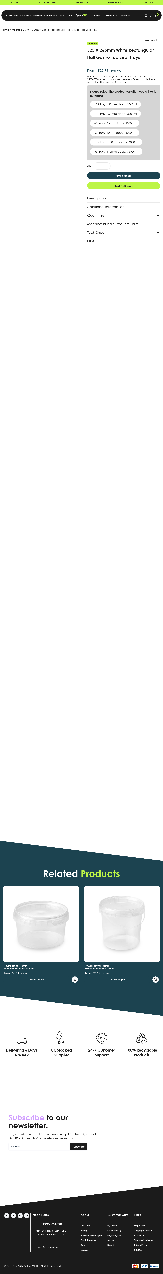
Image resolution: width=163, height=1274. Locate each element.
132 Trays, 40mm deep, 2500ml (115, 104)
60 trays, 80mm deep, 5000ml (114, 132)
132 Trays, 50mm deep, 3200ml (115, 113)
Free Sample (124, 175)
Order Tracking (114, 1230)
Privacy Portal (140, 1245)
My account (112, 1225)
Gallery (84, 1230)
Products (17, 29)
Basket (110, 1245)
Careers (84, 1250)
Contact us (139, 1235)
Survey (110, 1240)
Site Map (138, 1250)
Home (5, 29)
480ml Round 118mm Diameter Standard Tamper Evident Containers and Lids (19, 968)
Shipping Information (144, 1230)
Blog (83, 1245)
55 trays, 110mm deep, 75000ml (116, 151)
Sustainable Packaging (91, 1235)
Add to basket (123, 186)
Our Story (85, 1225)
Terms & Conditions (143, 1240)
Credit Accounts (88, 1240)
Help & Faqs (139, 1225)
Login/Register (114, 1235)
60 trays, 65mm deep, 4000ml (114, 123)
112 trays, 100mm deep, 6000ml (116, 142)
